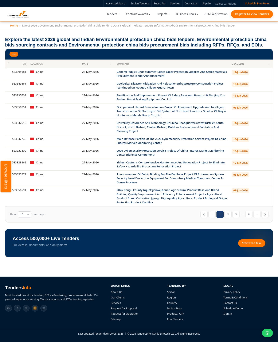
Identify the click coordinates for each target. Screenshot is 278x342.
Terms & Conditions (235, 297)
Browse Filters (6, 176)
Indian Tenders (140, 3)
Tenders (112, 14)
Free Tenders (175, 319)
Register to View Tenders (252, 14)
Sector (171, 292)
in (8, 308)
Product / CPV (175, 313)
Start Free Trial (252, 243)
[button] (111, 64)
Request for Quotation (124, 313)
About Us (116, 292)
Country (172, 303)
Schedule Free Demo (257, 3)
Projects (162, 14)
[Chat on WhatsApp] (267, 333)
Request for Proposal (124, 308)
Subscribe (159, 3)
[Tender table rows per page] (24, 214)
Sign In (207, 3)
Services (175, 3)
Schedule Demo (233, 308)
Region (171, 297)
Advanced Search (116, 3)
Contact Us (191, 3)
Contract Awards (137, 14)
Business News (186, 14)
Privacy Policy (231, 292)
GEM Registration (216, 14)
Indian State (174, 308)
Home (14, 25)
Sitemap (116, 319)
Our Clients (118, 297)
